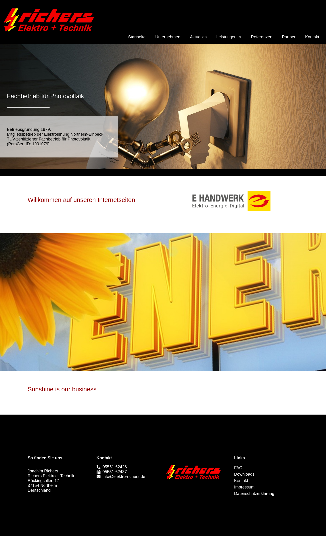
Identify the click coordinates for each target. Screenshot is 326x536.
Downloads (244, 474)
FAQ (238, 468)
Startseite (137, 37)
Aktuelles (198, 37)
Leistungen (228, 37)
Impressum (244, 487)
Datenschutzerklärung (254, 493)
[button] (163, 496)
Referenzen (261, 37)
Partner (288, 37)
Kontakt (312, 37)
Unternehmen (167, 37)
